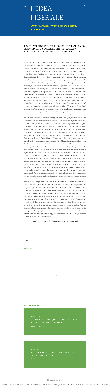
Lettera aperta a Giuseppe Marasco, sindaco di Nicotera (52, 354)
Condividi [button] (27, 240)
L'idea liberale (47, 13)
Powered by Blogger (55, 380)
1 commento (42, 326)
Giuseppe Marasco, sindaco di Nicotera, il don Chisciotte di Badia (54, 321)
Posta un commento (44, 359)
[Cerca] (84, 6)
